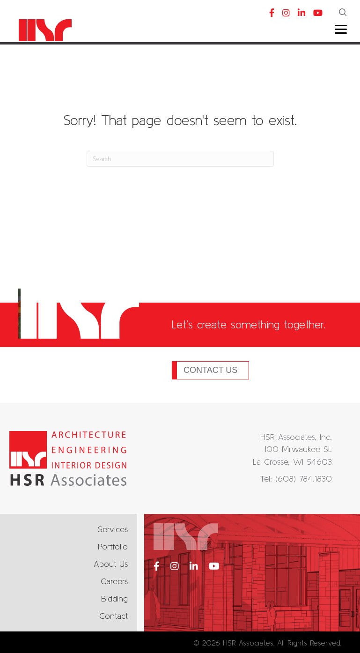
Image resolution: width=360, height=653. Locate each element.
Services (113, 529)
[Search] (180, 159)
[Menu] (341, 29)
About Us (111, 564)
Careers (114, 581)
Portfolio (113, 546)
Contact (113, 616)
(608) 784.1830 (303, 478)
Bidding (114, 598)
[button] (343, 13)
